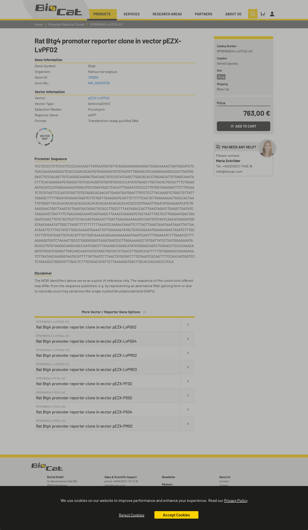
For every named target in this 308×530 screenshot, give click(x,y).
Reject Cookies (131, 515)
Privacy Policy (236, 500)
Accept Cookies (176, 515)
